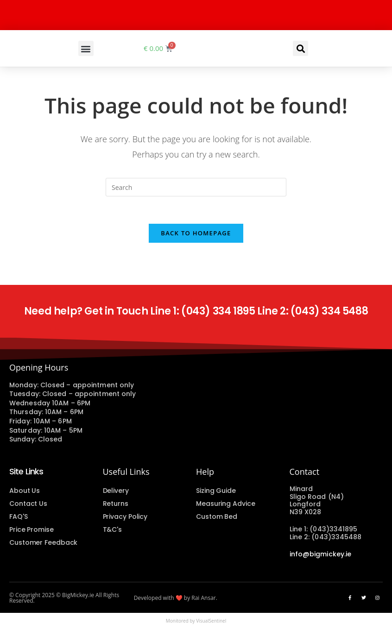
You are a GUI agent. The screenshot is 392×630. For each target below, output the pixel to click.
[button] (86, 48)
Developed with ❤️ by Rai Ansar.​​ (175, 599)
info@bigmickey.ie (321, 555)
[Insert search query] (196, 187)
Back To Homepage (196, 234)
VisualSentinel (211, 622)
